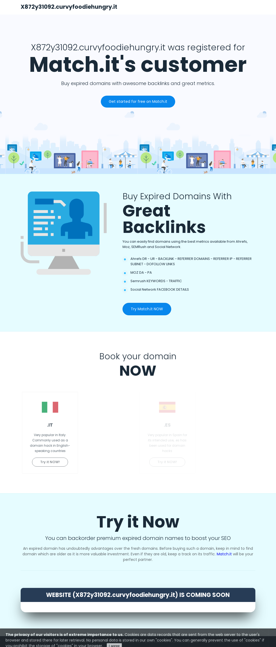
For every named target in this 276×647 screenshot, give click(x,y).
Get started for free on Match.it (138, 101)
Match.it (224, 554)
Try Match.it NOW (147, 309)
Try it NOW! (50, 461)
